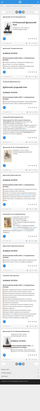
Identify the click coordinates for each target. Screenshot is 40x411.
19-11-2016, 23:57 (7, 76)
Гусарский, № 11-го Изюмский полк (14, 214)
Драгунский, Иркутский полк (12, 175)
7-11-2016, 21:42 (7, 326)
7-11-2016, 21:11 (7, 359)
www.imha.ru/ (9, 6)
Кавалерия (23, 6)
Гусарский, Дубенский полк (11, 81)
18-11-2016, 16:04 (7, 142)
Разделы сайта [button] (20, 369)
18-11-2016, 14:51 (7, 240)
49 (23, 12)
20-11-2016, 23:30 (7, 43)
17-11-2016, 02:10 (7, 270)
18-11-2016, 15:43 (7, 209)
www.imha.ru (15, 381)
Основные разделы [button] (20, 373)
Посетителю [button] (20, 376)
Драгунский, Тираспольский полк (13, 246)
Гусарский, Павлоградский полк (13, 117)
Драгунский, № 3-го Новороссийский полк (16, 331)
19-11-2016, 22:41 (7, 112)
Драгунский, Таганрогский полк (13, 48)
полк (9, 125)
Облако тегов (16, 6)
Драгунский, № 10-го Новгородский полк (16, 147)
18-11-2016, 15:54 (7, 170)
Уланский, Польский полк (11, 275)
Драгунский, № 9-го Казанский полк (14, 17)
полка (24, 123)
